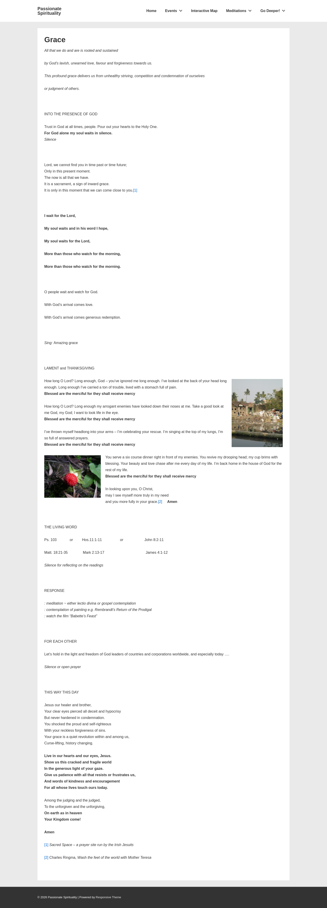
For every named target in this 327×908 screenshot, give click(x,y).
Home (151, 11)
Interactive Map (204, 11)
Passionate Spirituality (49, 11)
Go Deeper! (274, 10)
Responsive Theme (108, 897)
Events (175, 10)
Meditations (240, 10)
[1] (135, 190)
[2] (160, 502)
